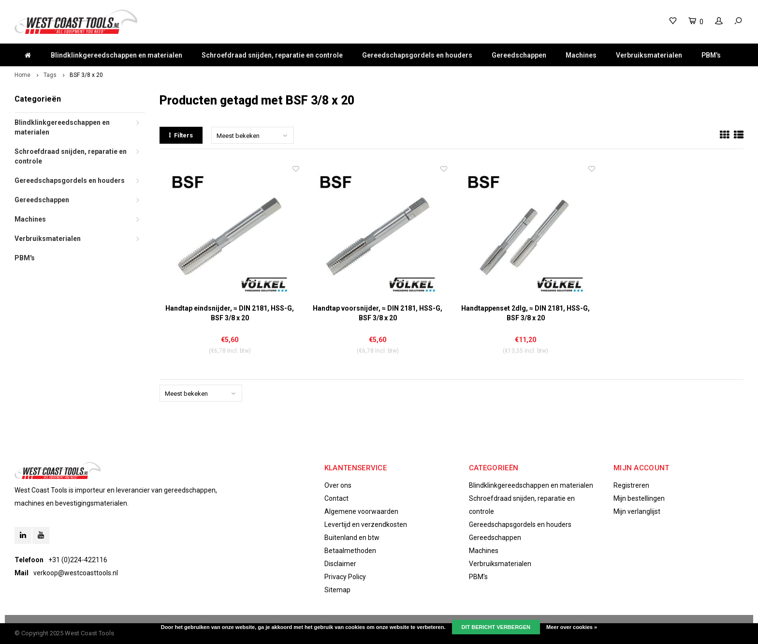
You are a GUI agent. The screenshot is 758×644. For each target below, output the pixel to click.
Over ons (337, 485)
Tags (50, 75)
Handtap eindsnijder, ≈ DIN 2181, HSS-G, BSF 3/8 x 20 (229, 313)
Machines (581, 55)
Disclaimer (340, 564)
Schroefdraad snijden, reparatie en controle (272, 55)
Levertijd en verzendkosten (365, 524)
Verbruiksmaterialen (649, 55)
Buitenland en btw (351, 537)
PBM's (711, 55)
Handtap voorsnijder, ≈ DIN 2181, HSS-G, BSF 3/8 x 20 (377, 313)
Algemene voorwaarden (361, 511)
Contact (336, 498)
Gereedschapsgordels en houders (417, 55)
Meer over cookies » (571, 627)
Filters (181, 135)
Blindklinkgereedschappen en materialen (116, 55)
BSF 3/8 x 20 (86, 75)
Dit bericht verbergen (496, 627)
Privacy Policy (345, 577)
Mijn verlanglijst (636, 511)
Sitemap (337, 590)
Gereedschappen (519, 55)
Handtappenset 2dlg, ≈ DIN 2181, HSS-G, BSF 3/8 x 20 (525, 313)
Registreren (631, 485)
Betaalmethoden (350, 550)
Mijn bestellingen (639, 498)
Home (22, 75)
